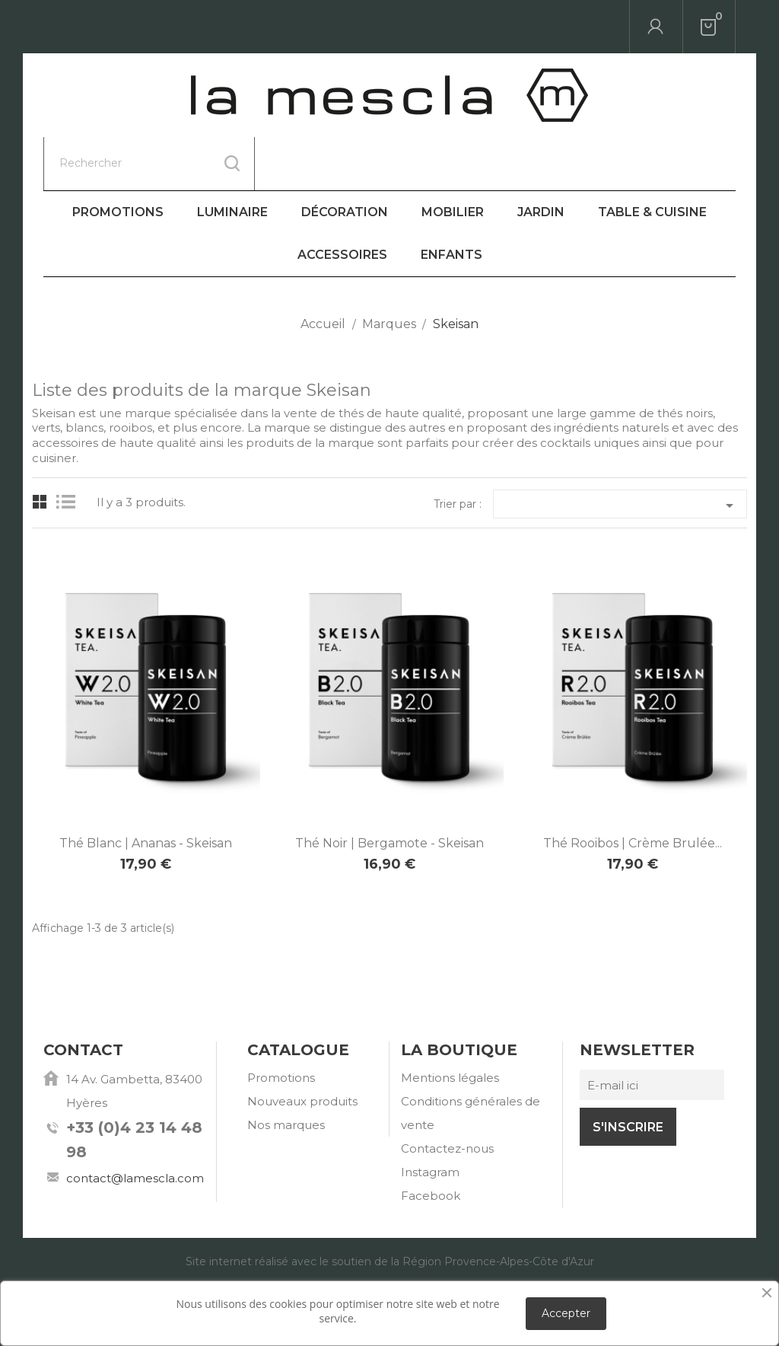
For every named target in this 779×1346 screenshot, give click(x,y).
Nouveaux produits (302, 1048)
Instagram (430, 1119)
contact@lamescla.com (135, 1125)
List (69, 448)
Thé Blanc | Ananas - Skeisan (145, 790)
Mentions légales (450, 1024)
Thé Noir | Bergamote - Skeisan (389, 790)
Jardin (540, 159)
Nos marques (286, 1071)
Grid (40, 448)
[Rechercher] (149, 26)
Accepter (566, 1313)
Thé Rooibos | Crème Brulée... (632, 790)
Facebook (430, 1142)
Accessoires (342, 201)
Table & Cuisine (652, 159)
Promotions (118, 159)
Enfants (451, 201)
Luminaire (232, 159)
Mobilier (452, 159)
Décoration (344, 159)
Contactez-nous (447, 1095)
